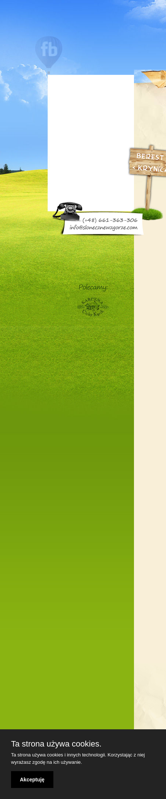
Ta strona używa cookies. (56, 744)
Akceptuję (32, 779)
